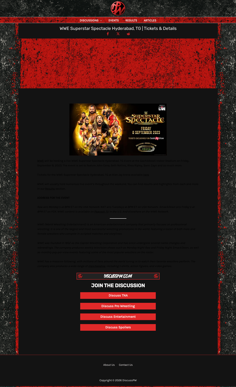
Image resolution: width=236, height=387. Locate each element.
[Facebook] (106, 34)
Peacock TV (101, 212)
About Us (109, 365)
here (146, 175)
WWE (40, 161)
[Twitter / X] (118, 34)
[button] (107, 20)
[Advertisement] (118, 64)
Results (50, 189)
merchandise (96, 266)
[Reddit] (130, 34)
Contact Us (125, 365)
